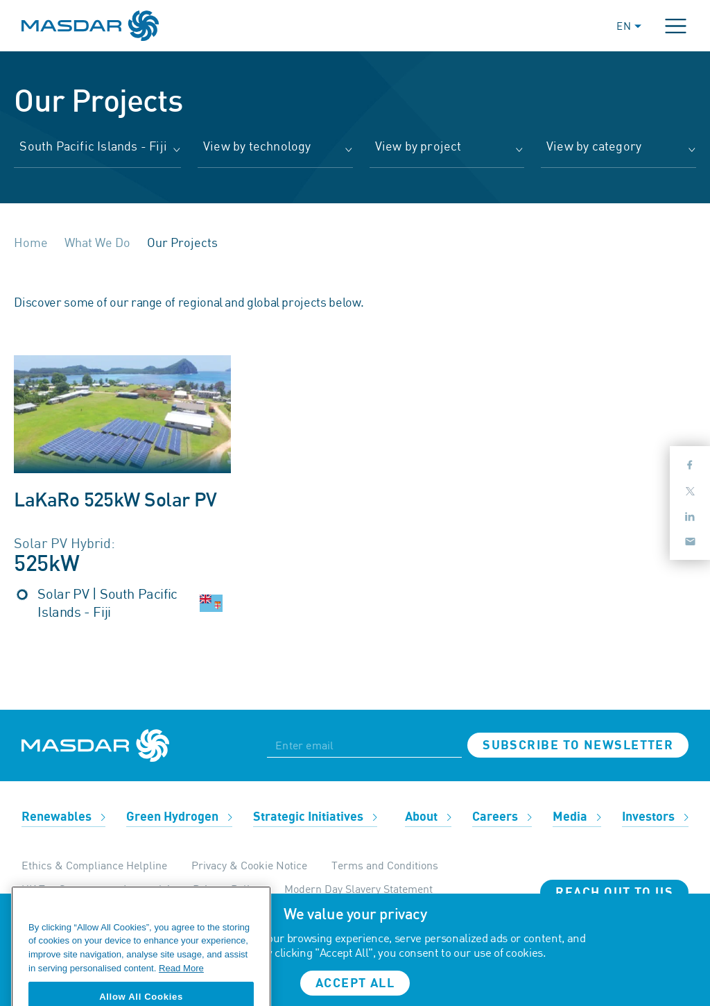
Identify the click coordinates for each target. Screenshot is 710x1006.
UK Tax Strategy (60, 889)
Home (31, 242)
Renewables (63, 817)
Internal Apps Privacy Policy (191, 889)
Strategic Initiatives (315, 817)
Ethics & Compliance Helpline (94, 865)
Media (577, 817)
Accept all (355, 983)
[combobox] (97, 153)
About (428, 817)
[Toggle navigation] (676, 26)
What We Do (97, 242)
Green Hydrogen (179, 817)
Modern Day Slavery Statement (358, 889)
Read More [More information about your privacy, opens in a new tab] (181, 986)
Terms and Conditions (384, 865)
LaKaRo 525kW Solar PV (115, 501)
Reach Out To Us (614, 892)
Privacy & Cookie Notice (249, 865)
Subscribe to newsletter (578, 745)
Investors (655, 817)
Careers (502, 817)
